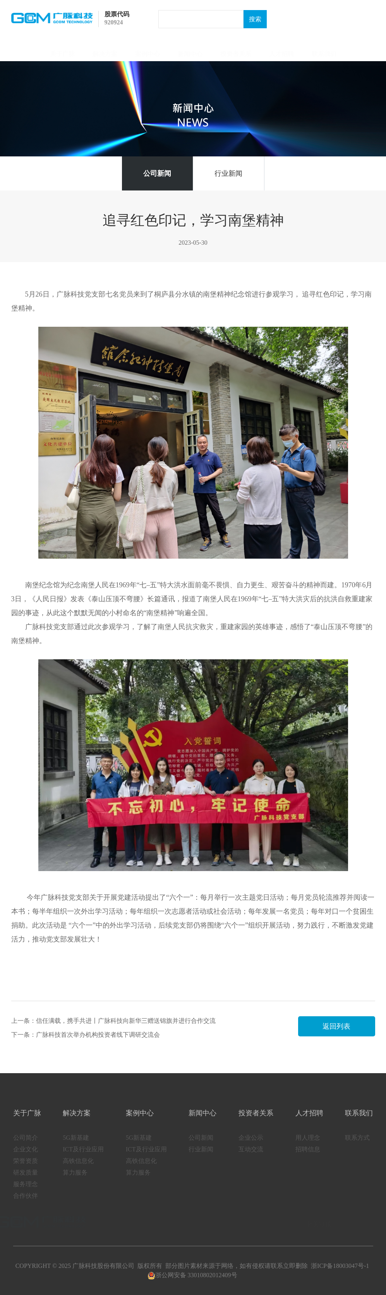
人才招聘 (281, 49)
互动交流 (250, 1157)
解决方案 (105, 49)
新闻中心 (190, 49)
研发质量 (25, 1180)
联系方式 (357, 1145)
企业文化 (25, 1157)
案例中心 (147, 49)
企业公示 (250, 1145)
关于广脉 (62, 49)
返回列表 (336, 1026)
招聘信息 (307, 1157)
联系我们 (324, 49)
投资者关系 (235, 49)
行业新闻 (228, 173)
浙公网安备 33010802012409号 (192, 1275)
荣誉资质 (25, 1169)
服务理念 (25, 1192)
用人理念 (307, 1145)
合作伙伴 (25, 1204)
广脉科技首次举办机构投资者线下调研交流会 (98, 1034)
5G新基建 (76, 1145)
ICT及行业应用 (83, 1157)
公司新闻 (157, 173)
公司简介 (25, 1145)
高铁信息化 (78, 1169)
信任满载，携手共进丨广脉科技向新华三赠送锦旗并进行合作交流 (126, 1020)
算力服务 (75, 1180)
